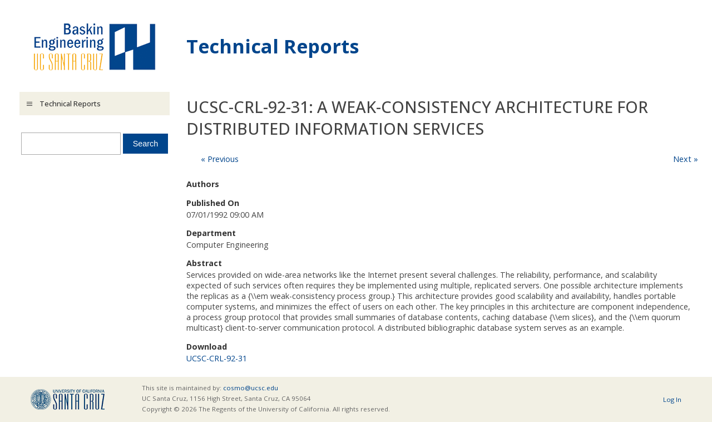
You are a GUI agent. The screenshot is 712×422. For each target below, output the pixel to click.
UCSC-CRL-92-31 (216, 358)
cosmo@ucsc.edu (250, 388)
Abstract (204, 263)
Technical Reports (272, 46)
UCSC (68, 399)
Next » (685, 159)
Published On (212, 203)
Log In (672, 399)
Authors (202, 184)
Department (211, 233)
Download (206, 346)
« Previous (220, 159)
